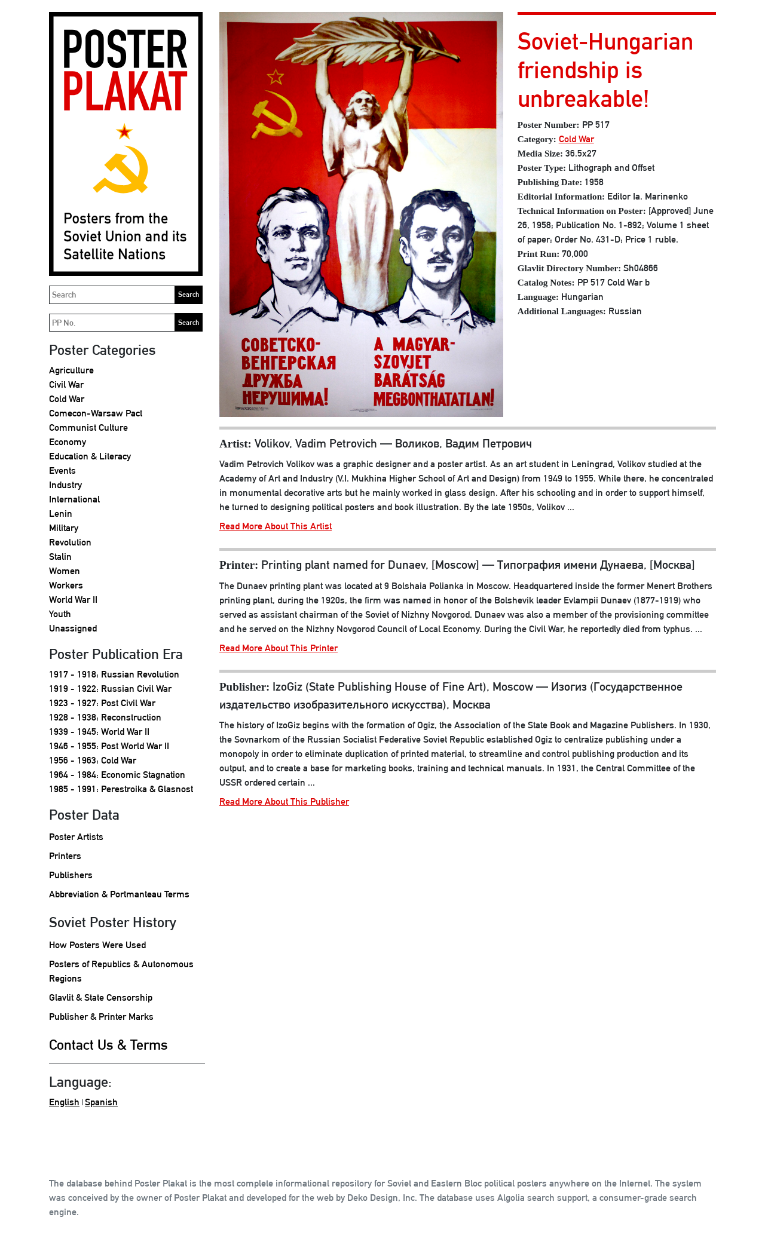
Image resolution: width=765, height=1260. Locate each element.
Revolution (70, 542)
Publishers (71, 875)
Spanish (101, 1102)
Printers (65, 856)
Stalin (60, 556)
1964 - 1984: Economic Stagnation (117, 774)
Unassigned (73, 628)
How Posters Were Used (97, 945)
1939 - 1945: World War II (99, 731)
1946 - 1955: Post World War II (109, 746)
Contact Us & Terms (108, 1044)
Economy (67, 441)
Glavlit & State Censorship (100, 997)
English (64, 1102)
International (74, 499)
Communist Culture (88, 427)
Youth (60, 614)
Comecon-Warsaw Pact (95, 413)
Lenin (60, 513)
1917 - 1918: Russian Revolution (114, 674)
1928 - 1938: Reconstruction (105, 717)
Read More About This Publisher (284, 801)
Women (64, 571)
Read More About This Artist (275, 526)
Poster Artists (76, 836)
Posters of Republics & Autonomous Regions (121, 971)
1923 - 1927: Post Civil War (102, 703)
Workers (66, 585)
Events (62, 470)
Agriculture (71, 370)
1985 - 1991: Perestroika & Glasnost (121, 789)
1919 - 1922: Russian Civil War (110, 688)
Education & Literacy (90, 456)
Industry (65, 484)
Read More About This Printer (278, 648)
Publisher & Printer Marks (101, 1016)
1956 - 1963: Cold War (92, 760)
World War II (73, 599)
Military (63, 528)
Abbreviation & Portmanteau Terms (119, 894)
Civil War (66, 384)
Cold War (66, 398)
